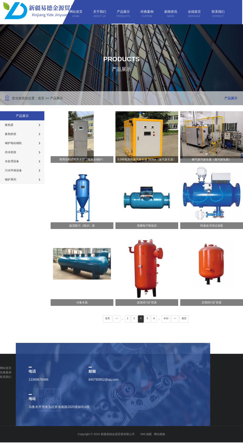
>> (175, 318)
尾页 (184, 318)
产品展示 (56, 98)
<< (116, 318)
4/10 (166, 318)
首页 (41, 98)
